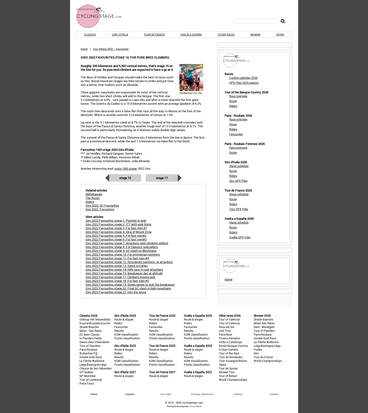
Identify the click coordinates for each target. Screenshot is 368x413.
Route (233, 101)
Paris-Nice (225, 334)
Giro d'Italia (120, 34)
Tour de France (154, 34)
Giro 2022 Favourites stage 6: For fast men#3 (116, 239)
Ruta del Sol (226, 327)
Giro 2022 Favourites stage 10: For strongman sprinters (123, 254)
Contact (274, 394)
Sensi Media (196, 406)
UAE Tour (225, 331)
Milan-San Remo (264, 323)
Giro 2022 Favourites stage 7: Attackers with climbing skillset (127, 243)
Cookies (238, 394)
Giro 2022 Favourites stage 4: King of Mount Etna (118, 232)
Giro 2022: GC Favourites (102, 205)
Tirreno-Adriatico (229, 338)
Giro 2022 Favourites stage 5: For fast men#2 (116, 235)
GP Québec (86, 372)
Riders (233, 106)
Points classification (127, 338)
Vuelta (258, 349)
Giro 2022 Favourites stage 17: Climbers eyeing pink (120, 277)
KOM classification (126, 334)
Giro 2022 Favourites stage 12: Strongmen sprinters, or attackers (129, 262)
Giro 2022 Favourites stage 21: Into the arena (116, 292)
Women (255, 34)
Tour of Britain (228, 376)
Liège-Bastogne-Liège (92, 364)
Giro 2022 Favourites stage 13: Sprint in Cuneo (117, 266)
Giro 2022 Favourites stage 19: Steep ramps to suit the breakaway (130, 284)
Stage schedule (239, 166)
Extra (280, 34)
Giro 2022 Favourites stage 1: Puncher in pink (116, 220)
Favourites (236, 134)
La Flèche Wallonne (91, 361)
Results (119, 331)
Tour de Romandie (230, 357)
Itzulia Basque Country (233, 346)
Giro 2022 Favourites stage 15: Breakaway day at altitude (124, 273)
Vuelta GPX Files (239, 237)
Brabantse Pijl (88, 353)
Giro (256, 353)
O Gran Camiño (228, 349)
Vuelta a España (191, 34)
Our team (165, 394)
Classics (90, 34)
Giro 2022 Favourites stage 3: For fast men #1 (116, 228)
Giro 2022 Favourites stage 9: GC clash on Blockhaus (121, 251)
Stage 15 (125, 178)
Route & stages (123, 319)
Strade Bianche (89, 327)
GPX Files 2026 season (244, 82)
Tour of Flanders (89, 346)
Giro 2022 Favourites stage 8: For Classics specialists (122, 247)
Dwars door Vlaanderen (94, 342)
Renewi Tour (227, 372)
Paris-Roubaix (88, 349)
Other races (226, 34)
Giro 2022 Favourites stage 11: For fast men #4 (117, 258)
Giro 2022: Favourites (100, 209)
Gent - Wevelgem (264, 327)
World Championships (233, 379)
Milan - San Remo (90, 331)
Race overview (238, 96)
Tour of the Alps (229, 353)
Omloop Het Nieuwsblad (94, 319)
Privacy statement (202, 394)
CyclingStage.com (102, 16)
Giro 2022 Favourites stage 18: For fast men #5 (117, 281)
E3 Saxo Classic (89, 334)
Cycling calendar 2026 (243, 78)
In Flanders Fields (90, 338)
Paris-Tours (86, 383)
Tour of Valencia (229, 319)
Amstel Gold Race (90, 357)
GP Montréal (87, 376)
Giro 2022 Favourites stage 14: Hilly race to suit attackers (124, 269)
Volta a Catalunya (230, 342)
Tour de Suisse (228, 368)
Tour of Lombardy (90, 379)
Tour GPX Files (238, 209)
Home (84, 49)
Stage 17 (162, 178)
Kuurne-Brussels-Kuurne (94, 323)
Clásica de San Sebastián (95, 368)
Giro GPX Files (238, 181)
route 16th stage (126, 168)
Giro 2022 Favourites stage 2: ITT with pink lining (118, 224)
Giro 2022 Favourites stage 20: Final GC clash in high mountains (128, 288)
